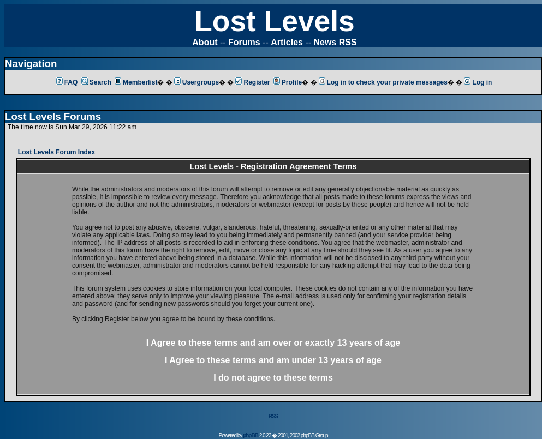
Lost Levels (274, 21)
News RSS (335, 42)
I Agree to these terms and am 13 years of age (273, 360)
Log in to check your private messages (383, 82)
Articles (287, 42)
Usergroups (196, 82)
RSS (273, 416)
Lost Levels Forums (53, 116)
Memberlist (136, 82)
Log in (478, 82)
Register (252, 82)
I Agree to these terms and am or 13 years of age (273, 342)
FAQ (67, 82)
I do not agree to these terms (273, 377)
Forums (244, 42)
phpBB (250, 435)
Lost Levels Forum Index (56, 152)
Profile (287, 82)
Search (96, 82)
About (204, 42)
